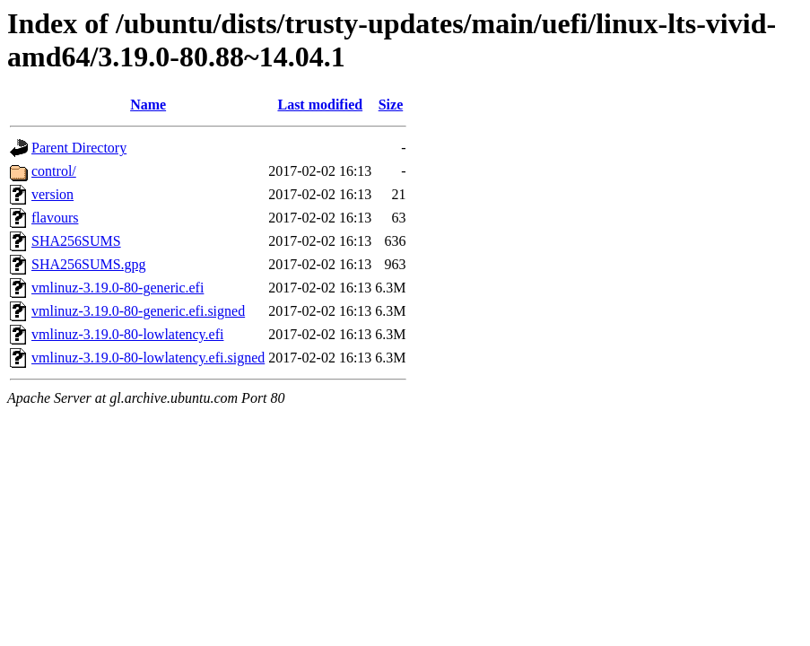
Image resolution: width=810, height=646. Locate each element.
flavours (54, 217)
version (52, 194)
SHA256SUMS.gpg (88, 264)
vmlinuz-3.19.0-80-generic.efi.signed (138, 311)
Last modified (319, 104)
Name (148, 104)
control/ (53, 171)
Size (391, 104)
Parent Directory (78, 147)
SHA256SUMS (76, 241)
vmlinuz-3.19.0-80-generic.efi (117, 287)
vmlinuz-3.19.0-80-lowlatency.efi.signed (148, 357)
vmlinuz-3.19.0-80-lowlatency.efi (127, 334)
